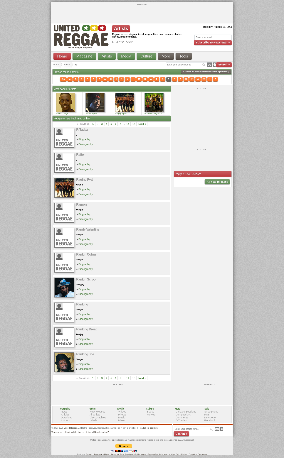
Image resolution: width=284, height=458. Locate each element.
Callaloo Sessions (186, 411)
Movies (151, 414)
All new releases (217, 181)
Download (66, 417)
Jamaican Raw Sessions (122, 454)
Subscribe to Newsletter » (213, 42)
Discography (85, 144)
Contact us (79, 432)
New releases (97, 411)
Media (126, 56)
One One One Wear (198, 454)
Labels (93, 420)
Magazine (84, 56)
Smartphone (211, 411)
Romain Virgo (62, 113)
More (166, 56)
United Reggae (70, 428)
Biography (84, 139)
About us (69, 432)
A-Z (107, 432)
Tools (183, 56)
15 (133, 123)
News (64, 411)
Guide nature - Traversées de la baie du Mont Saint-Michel (161, 454)
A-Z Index (181, 420)
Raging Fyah (121, 113)
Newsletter (210, 417)
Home (62, 56)
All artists (95, 414)
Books (150, 411)
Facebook (210, 420)
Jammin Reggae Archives (97, 454)
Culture (146, 56)
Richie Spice (91, 113)
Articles (65, 414)
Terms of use (57, 432)
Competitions (183, 414)
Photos (122, 414)
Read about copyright (148, 428)
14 (127, 123)
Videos (122, 411)
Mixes (121, 420)
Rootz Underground (153, 113)
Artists (107, 56)
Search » (224, 64)
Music (121, 417)
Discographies (98, 417)
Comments (182, 417)
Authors (65, 420)
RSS (207, 414)
